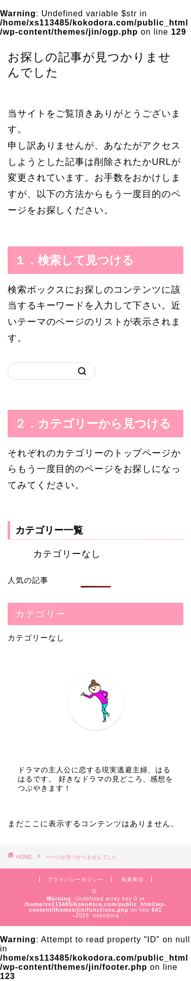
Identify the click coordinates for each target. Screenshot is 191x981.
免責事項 (132, 879)
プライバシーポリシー (75, 879)
